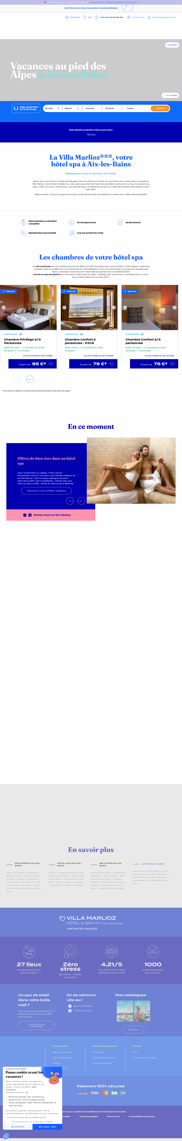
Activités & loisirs (152, 864)
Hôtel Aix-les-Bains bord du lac (22, 874)
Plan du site (113, 1116)
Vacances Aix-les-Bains (101, 873)
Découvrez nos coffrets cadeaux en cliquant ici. (113, 2)
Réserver (160, 108)
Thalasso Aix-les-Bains (73, 885)
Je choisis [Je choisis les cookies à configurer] (17, 1126)
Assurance (98, 1052)
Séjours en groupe (61, 1052)
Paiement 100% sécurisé (101, 1086)
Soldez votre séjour (102, 1063)
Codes (130, 108)
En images (172, 95)
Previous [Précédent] (4, 307)
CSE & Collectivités (62, 1058)
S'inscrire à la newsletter (36, 1025)
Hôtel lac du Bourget (15, 873)
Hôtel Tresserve (111, 876)
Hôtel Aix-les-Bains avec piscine (63, 873)
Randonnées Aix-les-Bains (145, 877)
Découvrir (133, 1029)
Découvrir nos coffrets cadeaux (46, 490)
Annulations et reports (104, 1058)
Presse (56, 1063)
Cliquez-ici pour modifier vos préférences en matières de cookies (91, 1112)
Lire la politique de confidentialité (26, 1117)
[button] (6, 1136)
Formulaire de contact (144, 1058)
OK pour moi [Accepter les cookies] (47, 1126)
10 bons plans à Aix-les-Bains (146, 871)
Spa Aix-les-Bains (64, 882)
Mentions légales (89, 1116)
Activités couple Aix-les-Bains (111, 888)
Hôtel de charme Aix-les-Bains (19, 882)
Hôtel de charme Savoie (27, 879)
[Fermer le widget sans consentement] (16, 1068)
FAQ (135, 1052)
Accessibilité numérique (142, 1116)
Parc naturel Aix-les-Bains (154, 874)
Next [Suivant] (53, 307)
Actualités (172, 45)
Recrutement (59, 1068)
